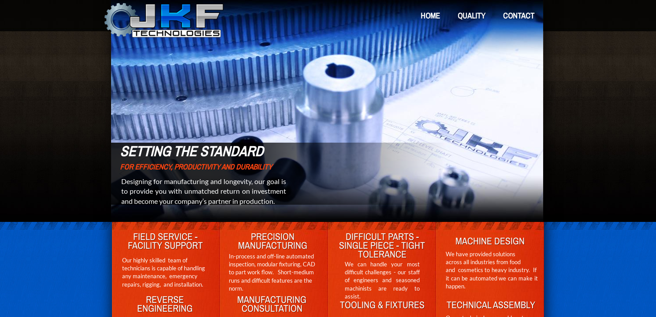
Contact (518, 15)
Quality (471, 15)
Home (430, 15)
